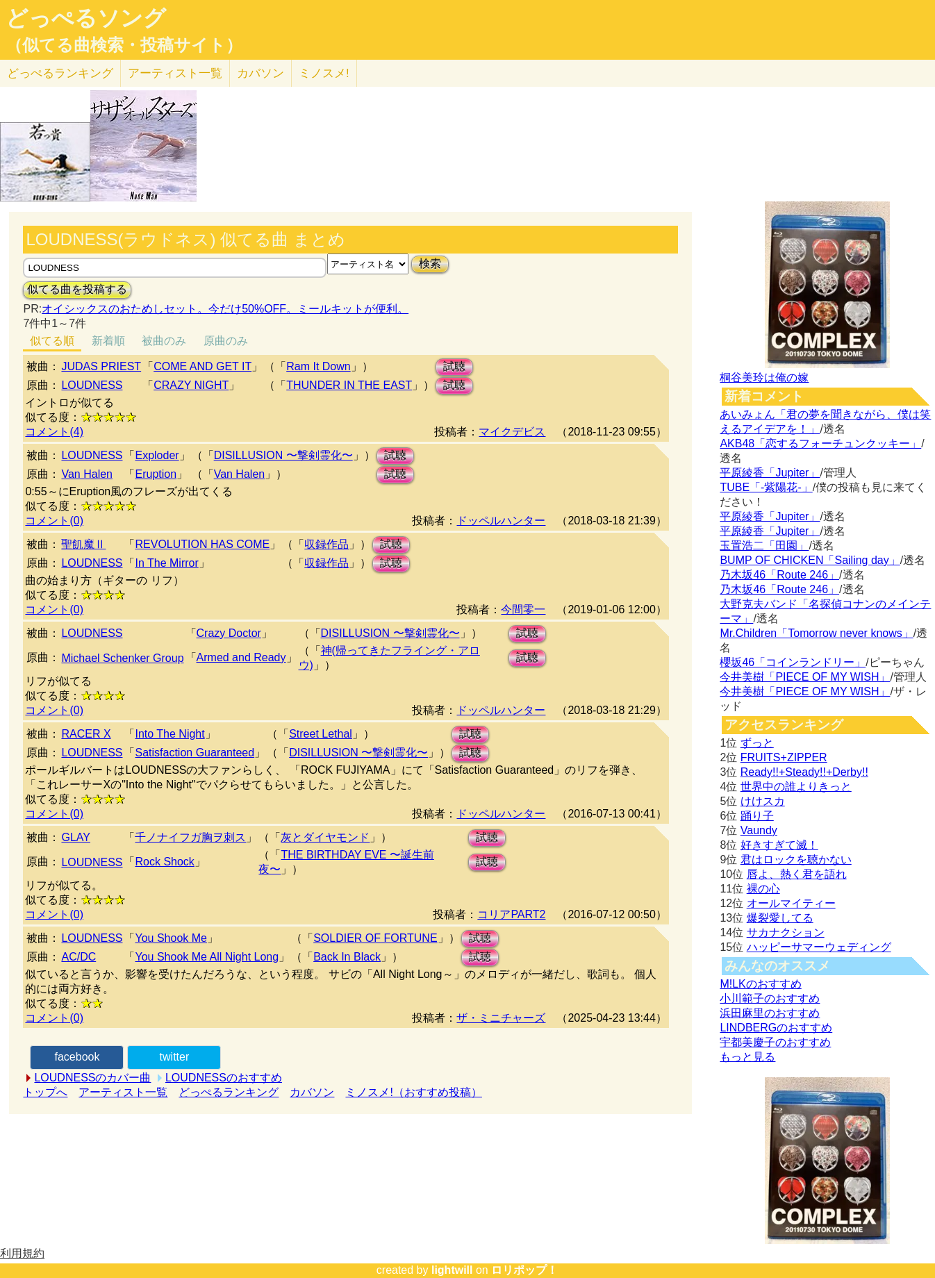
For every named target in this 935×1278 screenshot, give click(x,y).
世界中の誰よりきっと (796, 786)
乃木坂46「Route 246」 (779, 575)
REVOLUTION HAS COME (202, 544)
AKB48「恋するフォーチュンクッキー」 (820, 443)
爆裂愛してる (780, 918)
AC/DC (78, 957)
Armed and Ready (241, 657)
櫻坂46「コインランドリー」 (793, 662)
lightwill (452, 1270)
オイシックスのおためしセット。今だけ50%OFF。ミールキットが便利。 (225, 309)
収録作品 (326, 544)
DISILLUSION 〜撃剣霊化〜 (283, 455)
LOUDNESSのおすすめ (223, 1078)
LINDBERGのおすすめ (776, 1028)
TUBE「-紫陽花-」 (766, 487)
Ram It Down (318, 366)
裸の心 (763, 889)
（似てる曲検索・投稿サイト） (124, 45)
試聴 (454, 366)
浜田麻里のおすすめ (770, 1013)
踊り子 (757, 816)
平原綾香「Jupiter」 (770, 473)
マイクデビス (512, 432)
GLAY (75, 837)
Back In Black (347, 957)
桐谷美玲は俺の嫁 (764, 377)
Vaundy (758, 830)
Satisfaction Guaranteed (194, 752)
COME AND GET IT (202, 366)
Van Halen (87, 474)
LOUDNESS (91, 385)
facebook (76, 1057)
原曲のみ (226, 341)
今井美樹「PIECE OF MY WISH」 (805, 677)
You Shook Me (170, 938)
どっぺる (60, 73)
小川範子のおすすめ (770, 998)
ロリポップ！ (524, 1270)
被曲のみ (164, 341)
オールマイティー (791, 903)
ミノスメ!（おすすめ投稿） (413, 1092)
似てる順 (52, 341)
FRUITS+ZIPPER (783, 757)
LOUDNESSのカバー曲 (92, 1078)
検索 (430, 263)
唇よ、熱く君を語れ (797, 874)
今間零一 (523, 609)
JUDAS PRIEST (101, 366)
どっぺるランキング (229, 1092)
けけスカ (762, 801)
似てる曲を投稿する (77, 289)
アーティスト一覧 (122, 1092)
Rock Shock (164, 862)
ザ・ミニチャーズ (500, 1018)
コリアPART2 (511, 914)
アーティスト (175, 73)
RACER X (85, 734)
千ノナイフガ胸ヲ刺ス (190, 837)
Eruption (155, 474)
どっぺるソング (86, 18)
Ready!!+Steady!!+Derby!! (804, 772)
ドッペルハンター (500, 520)
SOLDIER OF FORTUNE (375, 938)
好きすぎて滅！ (779, 845)
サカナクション (786, 932)
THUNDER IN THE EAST (349, 385)
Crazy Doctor (229, 633)
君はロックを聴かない (796, 859)
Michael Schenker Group (122, 658)
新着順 (108, 341)
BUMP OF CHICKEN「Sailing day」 (810, 560)
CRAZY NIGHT (191, 385)
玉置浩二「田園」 (764, 545)
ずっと (757, 743)
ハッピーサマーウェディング (819, 947)
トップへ (45, 1092)
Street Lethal (320, 734)
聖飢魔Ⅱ (83, 544)
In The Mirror (166, 563)
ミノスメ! (324, 73)
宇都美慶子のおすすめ (775, 1042)
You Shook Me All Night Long (207, 957)
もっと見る (747, 1057)
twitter (175, 1057)
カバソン (260, 73)
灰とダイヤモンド (325, 837)
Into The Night (169, 734)
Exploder (157, 455)
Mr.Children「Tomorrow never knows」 (816, 633)
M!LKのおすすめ (760, 984)
